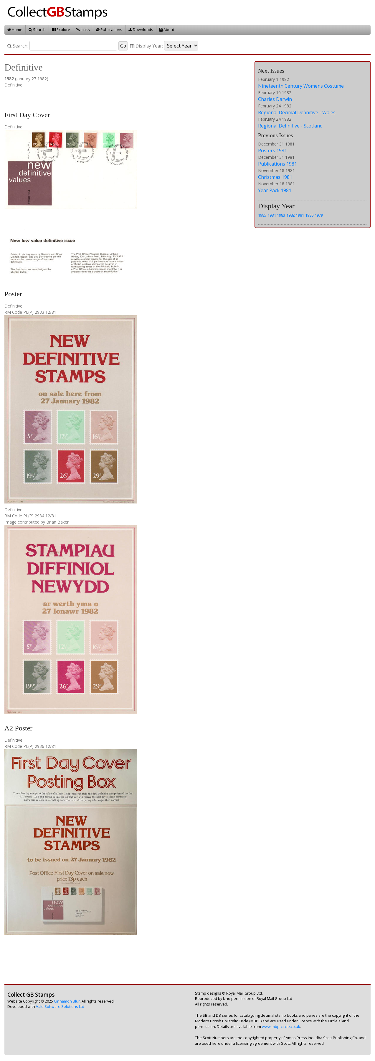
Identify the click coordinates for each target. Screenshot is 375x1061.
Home (14, 29)
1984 (271, 215)
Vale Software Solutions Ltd (60, 1006)
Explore (61, 29)
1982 (290, 215)
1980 (309, 215)
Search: (17, 46)
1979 (319, 215)
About (166, 29)
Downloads (140, 29)
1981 (300, 215)
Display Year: (146, 46)
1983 (281, 215)
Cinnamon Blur (67, 1001)
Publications (109, 29)
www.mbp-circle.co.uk (281, 1026)
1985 (262, 215)
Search (37, 29)
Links (83, 29)
